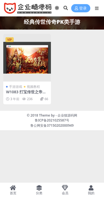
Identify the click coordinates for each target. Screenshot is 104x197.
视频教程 (33, 86)
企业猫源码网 (67, 115)
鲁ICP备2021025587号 (52, 120)
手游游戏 (15, 86)
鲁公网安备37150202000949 (52, 125)
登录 (81, 8)
